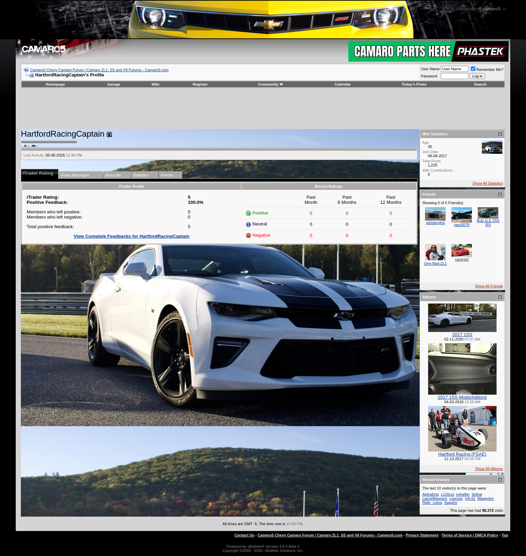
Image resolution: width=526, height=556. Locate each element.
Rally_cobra (432, 503)
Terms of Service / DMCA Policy (470, 535)
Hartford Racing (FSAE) (462, 454)
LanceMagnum (434, 498)
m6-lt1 (470, 498)
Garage (113, 84)
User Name (430, 69)
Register (200, 84)
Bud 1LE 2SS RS (488, 223)
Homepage (55, 84)
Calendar (343, 84)
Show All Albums (489, 469)
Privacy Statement (422, 535)
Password (429, 76)
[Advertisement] (262, 108)
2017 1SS (462, 334)
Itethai (477, 494)
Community (271, 84)
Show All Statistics (488, 183)
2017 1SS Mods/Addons (462, 397)
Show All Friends (489, 286)
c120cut (447, 494)
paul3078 (462, 225)
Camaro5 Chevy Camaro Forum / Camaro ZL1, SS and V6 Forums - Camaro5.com (99, 70)
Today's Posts (413, 84)
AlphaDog (430, 494)
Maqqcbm (485, 498)
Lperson (456, 498)
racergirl (462, 259)
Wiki (155, 84)
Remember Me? (487, 69)
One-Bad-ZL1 (435, 263)
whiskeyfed (435, 223)
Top (505, 535)
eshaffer (463, 494)
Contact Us (244, 535)
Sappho (450, 503)
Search (480, 84)
